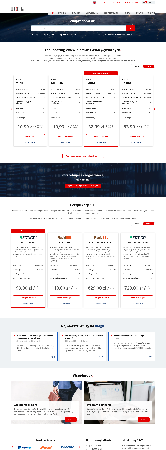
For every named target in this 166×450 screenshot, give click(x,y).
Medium (65, 81)
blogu (99, 326)
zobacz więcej (30, 142)
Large (100, 81)
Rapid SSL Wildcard (101, 240)
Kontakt (151, 9)
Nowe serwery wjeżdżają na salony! (129, 335)
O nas (128, 9)
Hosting (63, 9)
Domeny (77, 9)
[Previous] (11, 109)
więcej (52, 357)
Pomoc (139, 9)
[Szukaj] (130, 28)
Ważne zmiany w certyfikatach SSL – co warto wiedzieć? (84, 336)
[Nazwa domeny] (78, 28)
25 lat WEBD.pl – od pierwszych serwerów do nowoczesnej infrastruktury (34, 336)
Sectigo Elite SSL (138, 240)
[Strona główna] (52, 9)
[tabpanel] (30, 110)
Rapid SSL (65, 240)
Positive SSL (28, 240)
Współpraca (93, 9)
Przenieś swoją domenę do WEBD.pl (115, 34)
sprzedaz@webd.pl (94, 445)
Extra (136, 81)
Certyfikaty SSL (112, 9)
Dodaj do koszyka (30, 136)
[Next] (155, 109)
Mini (30, 81)
